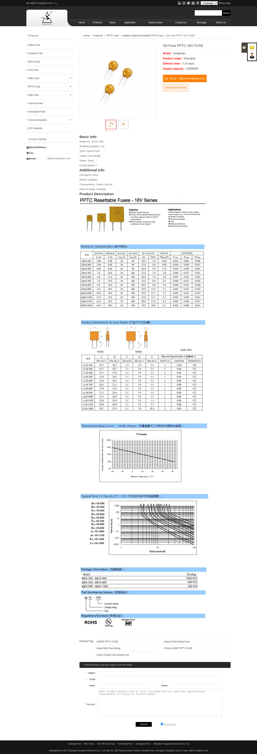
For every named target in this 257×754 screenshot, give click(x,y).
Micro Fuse (34, 61)
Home (81, 22)
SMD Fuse (33, 78)
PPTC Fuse (113, 35)
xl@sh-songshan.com (41, 3)
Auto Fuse (33, 95)
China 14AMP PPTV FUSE (178, 648)
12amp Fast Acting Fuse (177, 641)
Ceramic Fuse (35, 53)
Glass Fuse (34, 45)
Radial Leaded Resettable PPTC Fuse (143, 35)
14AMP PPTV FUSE (107, 641)
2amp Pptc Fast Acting (108, 648)
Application (130, 22)
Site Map (226, 3)
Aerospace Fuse (36, 111)
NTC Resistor (35, 128)
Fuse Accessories (37, 120)
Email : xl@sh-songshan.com (185, 78)
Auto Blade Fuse (125, 744)
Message (201, 22)
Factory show (155, 22)
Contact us (181, 22)
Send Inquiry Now (175, 87)
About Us (221, 22)
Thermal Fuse (35, 103)
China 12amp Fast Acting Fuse (113, 654)
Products (97, 22)
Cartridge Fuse (74, 744)
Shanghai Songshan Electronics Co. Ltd (171, 744)
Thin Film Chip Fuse (106, 744)
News (112, 22)
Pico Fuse (33, 70)
